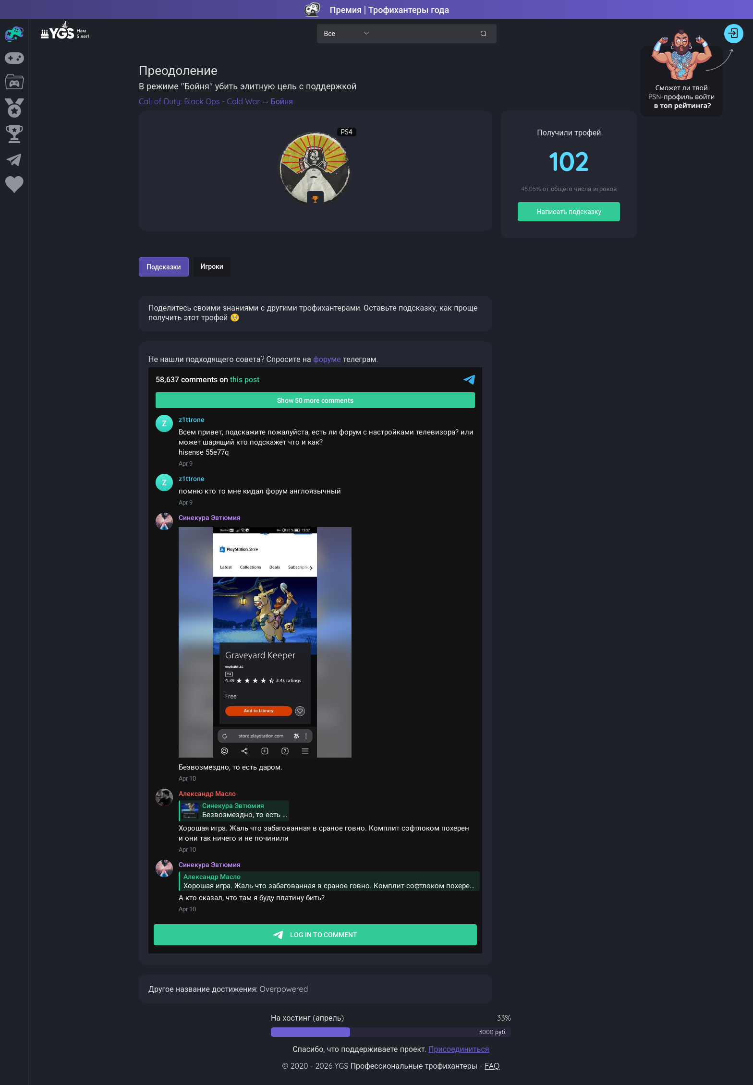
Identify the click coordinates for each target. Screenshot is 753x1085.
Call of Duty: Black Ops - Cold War (200, 101)
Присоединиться (458, 1049)
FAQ (492, 1066)
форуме (327, 359)
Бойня (282, 101)
